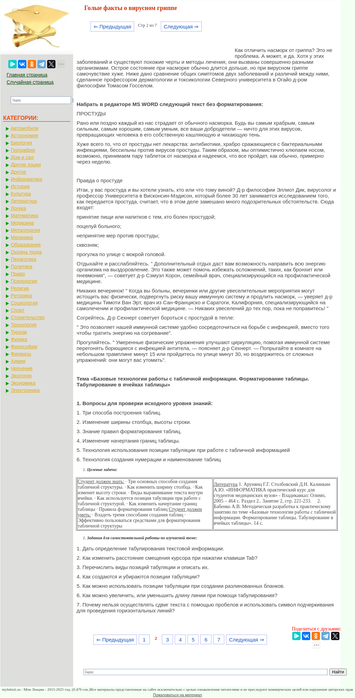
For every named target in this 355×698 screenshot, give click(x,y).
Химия (18, 361)
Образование (26, 244)
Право (18, 274)
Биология (21, 143)
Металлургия (25, 230)
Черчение (22, 368)
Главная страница (27, 75)
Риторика (21, 295)
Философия (24, 346)
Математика (24, 215)
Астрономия (24, 135)
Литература (24, 201)
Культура (21, 194)
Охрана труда (26, 252)
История (20, 186)
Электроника (25, 390)
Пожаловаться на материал (177, 695)
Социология (24, 303)
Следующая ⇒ (181, 26)
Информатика (26, 179)
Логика (18, 208)
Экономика (23, 383)
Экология (21, 375)
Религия (20, 288)
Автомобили (24, 128)
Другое (18, 172)
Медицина (22, 223)
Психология (24, 281)
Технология (23, 325)
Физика (19, 339)
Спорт (17, 310)
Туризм (19, 332)
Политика (21, 266)
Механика (22, 237)
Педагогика (23, 259)
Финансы (21, 354)
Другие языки (26, 164)
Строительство (27, 317)
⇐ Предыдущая (112, 26)
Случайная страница (30, 82)
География (23, 150)
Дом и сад (22, 157)
